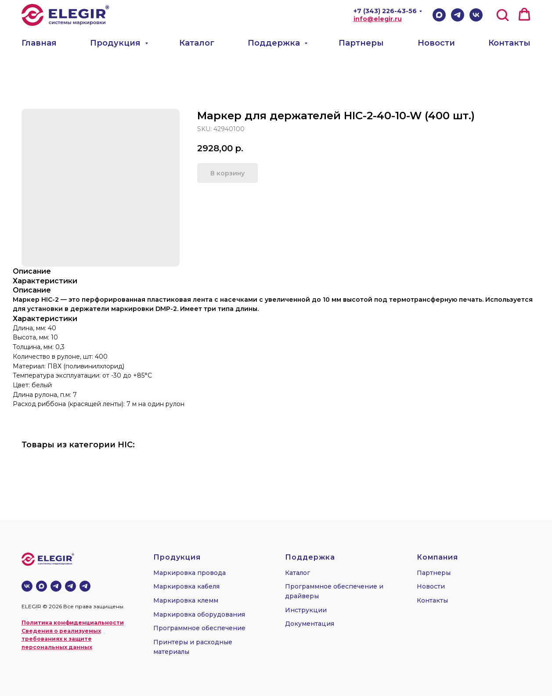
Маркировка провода (189, 573)
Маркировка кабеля (186, 586)
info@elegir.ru (378, 19)
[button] (502, 14)
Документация (309, 624)
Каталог (196, 43)
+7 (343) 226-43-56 (385, 11)
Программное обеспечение (199, 628)
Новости (436, 43)
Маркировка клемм (185, 600)
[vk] (27, 586)
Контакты (509, 43)
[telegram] (70, 586)
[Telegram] (457, 14)
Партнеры (361, 43)
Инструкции (306, 610)
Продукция (116, 43)
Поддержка (275, 43)
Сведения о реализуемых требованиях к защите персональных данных (61, 639)
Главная (39, 43)
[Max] (439, 14)
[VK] (476, 14)
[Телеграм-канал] (56, 586)
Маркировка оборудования (199, 614)
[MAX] (41, 586)
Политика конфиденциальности (73, 622)
